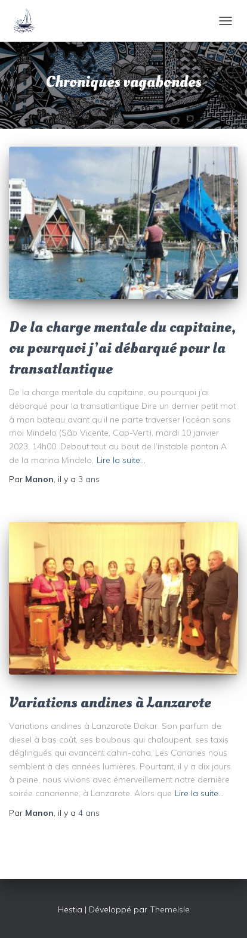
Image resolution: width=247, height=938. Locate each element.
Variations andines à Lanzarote (110, 702)
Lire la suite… (121, 460)
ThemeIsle (170, 909)
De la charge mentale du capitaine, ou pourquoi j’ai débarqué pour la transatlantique (122, 348)
